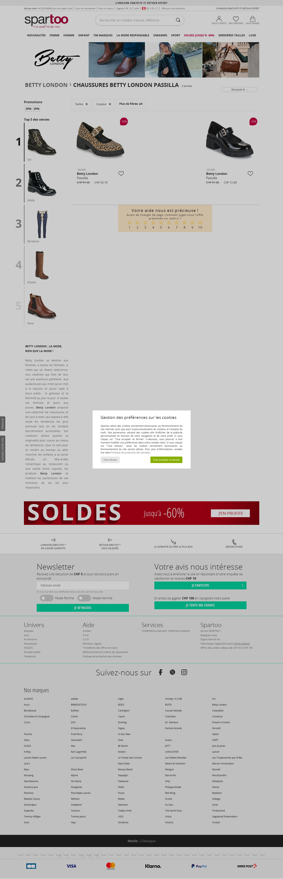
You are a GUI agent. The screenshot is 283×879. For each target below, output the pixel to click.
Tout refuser (110, 459)
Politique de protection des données (130, 452)
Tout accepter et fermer (166, 459)
